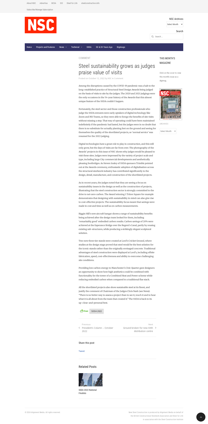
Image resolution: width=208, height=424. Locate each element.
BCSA (53, 3)
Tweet (82, 351)
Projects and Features (45, 47)
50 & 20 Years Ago (104, 47)
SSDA (89, 47)
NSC (110, 78)
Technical (75, 47)
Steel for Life (72, 3)
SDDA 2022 (96, 311)
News (61, 47)
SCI (61, 3)
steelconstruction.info (90, 3)
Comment (118, 78)
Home (29, 47)
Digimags (121, 47)
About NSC (31, 3)
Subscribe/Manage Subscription (40, 9)
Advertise (44, 3)
